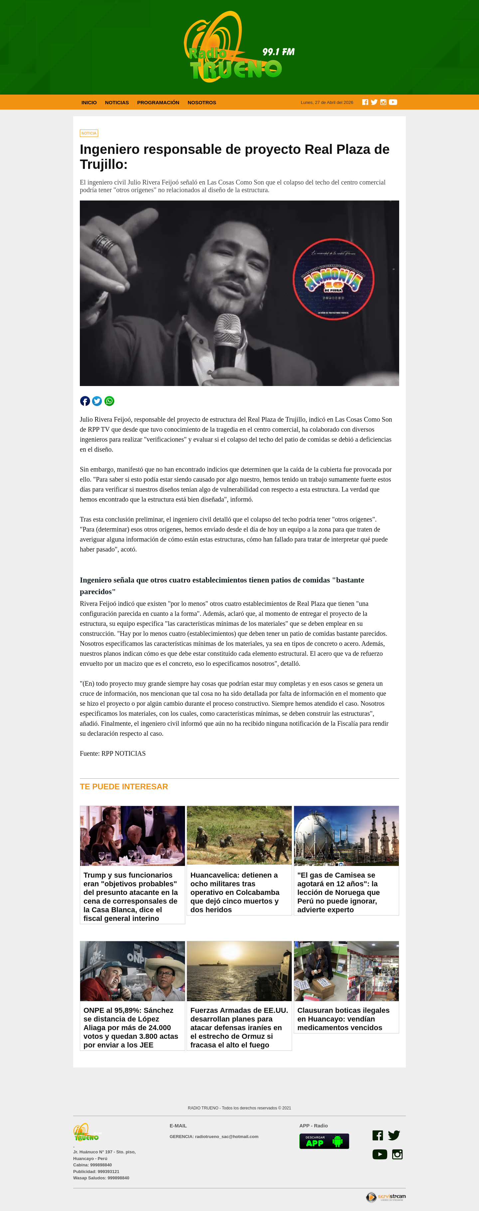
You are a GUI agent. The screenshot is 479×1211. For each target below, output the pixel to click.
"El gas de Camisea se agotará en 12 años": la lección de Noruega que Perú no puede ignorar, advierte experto (338, 892)
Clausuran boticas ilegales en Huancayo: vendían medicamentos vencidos (343, 1019)
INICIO (89, 102)
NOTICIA (88, 133)
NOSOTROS (202, 102)
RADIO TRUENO (204, 1108)
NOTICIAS (117, 102)
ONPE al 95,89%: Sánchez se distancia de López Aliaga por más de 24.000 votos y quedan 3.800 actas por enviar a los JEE (130, 1027)
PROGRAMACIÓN (158, 102)
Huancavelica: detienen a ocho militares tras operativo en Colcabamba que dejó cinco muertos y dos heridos (234, 892)
